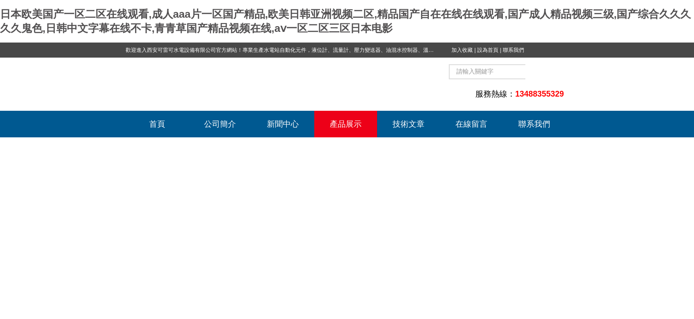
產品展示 (346, 124)
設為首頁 (487, 50)
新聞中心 (283, 124)
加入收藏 (462, 50)
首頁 (157, 124)
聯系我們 (513, 50)
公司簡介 (220, 124)
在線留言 (471, 124)
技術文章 (408, 124)
